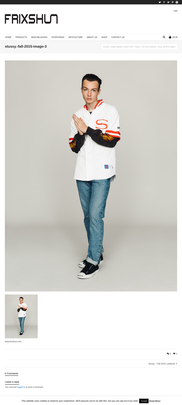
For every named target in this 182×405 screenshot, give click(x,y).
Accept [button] (144, 401)
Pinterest (172, 2)
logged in (21, 387)
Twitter (160, 2)
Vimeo (168, 2)
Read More (155, 401)
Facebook (164, 2)
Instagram (177, 2)
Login (175, 11)
